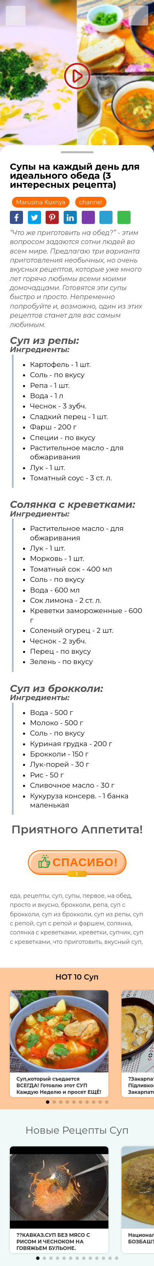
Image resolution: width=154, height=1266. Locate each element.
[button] (47, 1102)
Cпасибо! (85, 865)
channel (91, 202)
